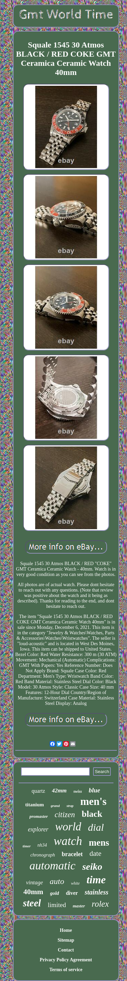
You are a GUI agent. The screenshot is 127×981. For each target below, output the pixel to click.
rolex (100, 903)
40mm (33, 891)
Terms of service (65, 969)
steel (32, 903)
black (92, 814)
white (75, 883)
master (79, 905)
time (96, 879)
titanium (34, 804)
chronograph (42, 855)
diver (72, 893)
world (68, 827)
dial (96, 827)
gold (54, 893)
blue (94, 790)
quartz (38, 791)
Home (66, 930)
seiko (92, 866)
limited (57, 904)
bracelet (72, 854)
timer (27, 846)
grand (55, 806)
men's (93, 801)
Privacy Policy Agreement (66, 959)
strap (69, 806)
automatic (52, 865)
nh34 (42, 845)
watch (68, 841)
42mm (59, 790)
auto (57, 881)
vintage (34, 882)
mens (99, 843)
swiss (77, 791)
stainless (96, 892)
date (95, 853)
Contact (66, 950)
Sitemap (66, 940)
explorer (38, 829)
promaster (38, 816)
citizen (65, 814)
